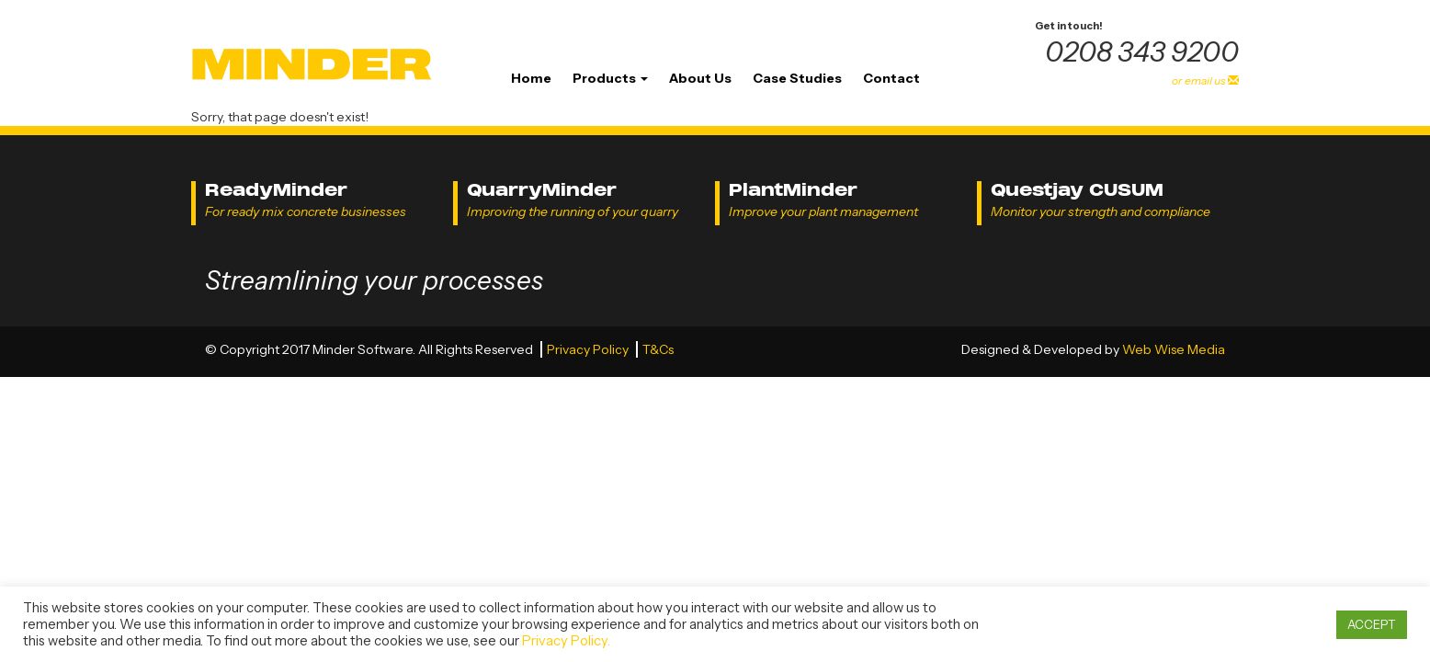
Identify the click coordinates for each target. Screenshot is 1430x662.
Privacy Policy (589, 349)
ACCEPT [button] (1371, 624)
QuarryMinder (542, 189)
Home (531, 78)
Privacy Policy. (566, 641)
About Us (700, 78)
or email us (1205, 80)
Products (610, 78)
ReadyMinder (276, 189)
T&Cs (658, 349)
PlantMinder (793, 189)
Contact (891, 78)
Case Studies (797, 78)
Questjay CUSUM (1077, 189)
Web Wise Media (1173, 349)
